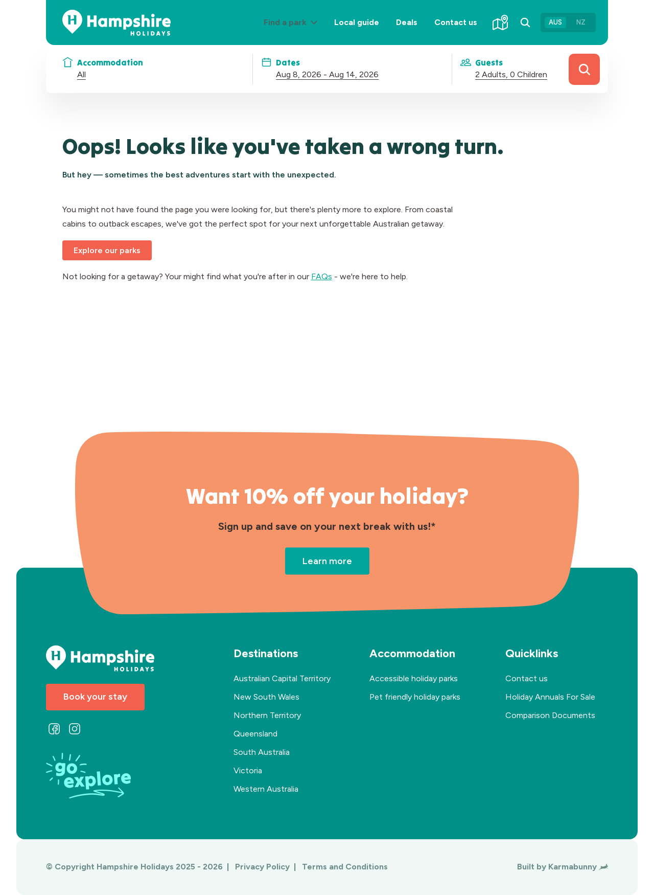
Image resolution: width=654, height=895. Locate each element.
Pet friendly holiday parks (414, 697)
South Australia (261, 752)
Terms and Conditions (345, 866)
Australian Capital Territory (282, 678)
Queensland (255, 734)
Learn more (327, 560)
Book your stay (95, 696)
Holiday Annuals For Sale (550, 697)
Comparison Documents (550, 715)
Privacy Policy (263, 866)
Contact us (455, 22)
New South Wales (266, 697)
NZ (581, 22)
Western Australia (265, 789)
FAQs (321, 276)
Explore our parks (107, 250)
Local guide (356, 22)
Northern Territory (267, 715)
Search (584, 69)
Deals (406, 22)
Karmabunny (578, 866)
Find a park (295, 30)
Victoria (247, 770)
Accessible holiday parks (413, 678)
